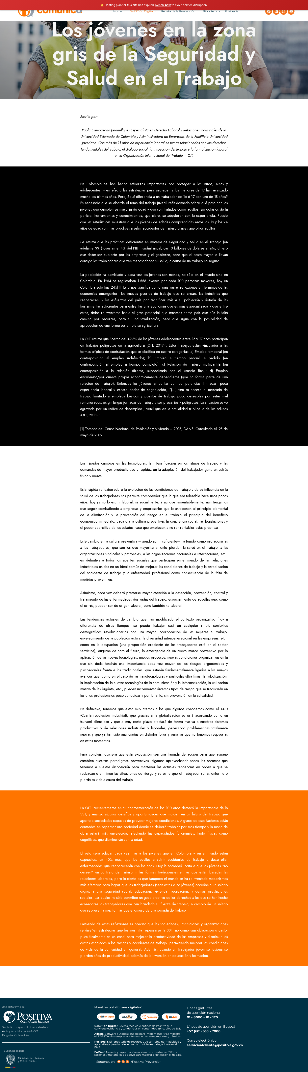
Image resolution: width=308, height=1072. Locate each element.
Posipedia (231, 11)
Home (117, 11)
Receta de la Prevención (178, 11)
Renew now (163, 5)
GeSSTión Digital (142, 11)
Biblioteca (210, 11)
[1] (119, 287)
